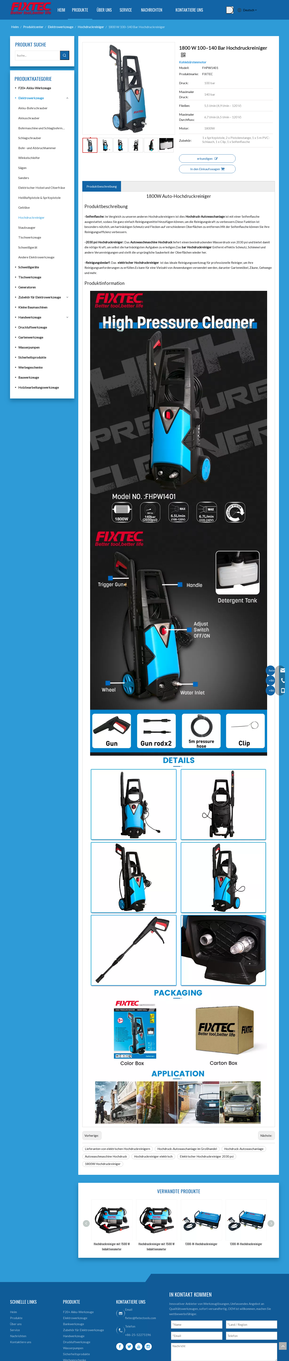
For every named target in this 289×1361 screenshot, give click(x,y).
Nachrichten (18, 1336)
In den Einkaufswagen (207, 169)
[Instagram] (148, 1346)
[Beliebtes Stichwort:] (229, 10)
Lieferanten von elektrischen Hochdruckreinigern (117, 1149)
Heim (13, 1312)
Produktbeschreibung (101, 186)
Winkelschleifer (29, 158)
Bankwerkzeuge (73, 1324)
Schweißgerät (27, 247)
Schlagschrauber (29, 138)
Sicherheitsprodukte (32, 357)
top (283, 1346)
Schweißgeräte (28, 267)
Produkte (16, 1318)
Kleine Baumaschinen (32, 307)
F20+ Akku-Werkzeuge (34, 88)
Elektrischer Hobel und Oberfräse (41, 187)
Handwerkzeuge (29, 317)
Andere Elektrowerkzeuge (36, 257)
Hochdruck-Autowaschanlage (244, 1149)
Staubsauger (27, 227)
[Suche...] (37, 55)
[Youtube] (138, 1346)
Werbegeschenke (30, 367)
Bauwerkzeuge (28, 377)
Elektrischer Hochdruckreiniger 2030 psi (207, 1156)
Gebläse (24, 207)
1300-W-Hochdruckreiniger (201, 1244)
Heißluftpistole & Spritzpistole (39, 197)
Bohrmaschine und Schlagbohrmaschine (43, 128)
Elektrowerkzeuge (31, 98)
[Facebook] (119, 1346)
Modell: (184, 68)
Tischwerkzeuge (29, 237)
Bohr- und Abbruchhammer (37, 148)
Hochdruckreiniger (31, 217)
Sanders (23, 178)
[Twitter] (129, 1346)
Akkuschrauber (29, 118)
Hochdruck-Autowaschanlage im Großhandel (187, 1149)
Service (15, 1330)
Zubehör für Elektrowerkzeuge (39, 297)
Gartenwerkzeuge (30, 337)
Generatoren (27, 287)
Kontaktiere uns (20, 1342)
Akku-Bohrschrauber (33, 108)
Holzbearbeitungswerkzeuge (38, 387)
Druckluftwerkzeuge (32, 327)
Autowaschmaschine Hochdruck (106, 1156)
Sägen (22, 168)
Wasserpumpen (29, 347)
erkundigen (207, 158)
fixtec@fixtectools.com (140, 1318)
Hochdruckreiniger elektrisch (153, 1156)
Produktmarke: (189, 74)
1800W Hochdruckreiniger (103, 1164)
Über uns (16, 1324)
